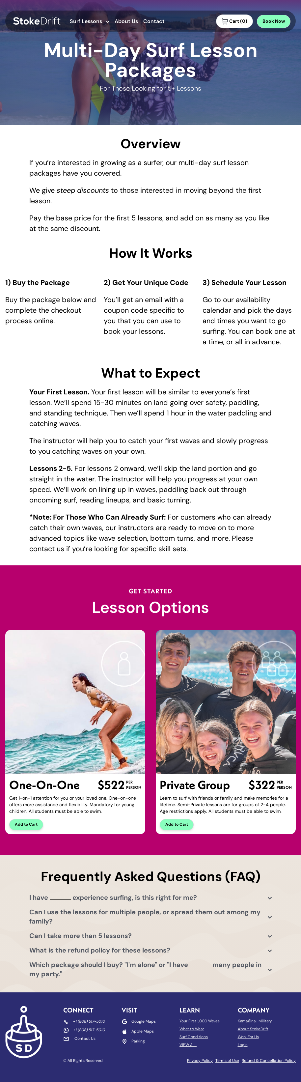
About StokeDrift (253, 1029)
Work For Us (248, 1037)
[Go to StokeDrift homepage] (37, 21)
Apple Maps (142, 1032)
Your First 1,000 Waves (199, 1021)
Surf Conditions (193, 1037)
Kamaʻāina (247, 1021)
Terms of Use (227, 1061)
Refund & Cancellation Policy (269, 1061)
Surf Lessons (89, 21)
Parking (138, 1041)
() (234, 21)
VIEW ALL (188, 1045)
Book (273, 21)
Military (265, 1021)
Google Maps (143, 1022)
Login (243, 1045)
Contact (154, 21)
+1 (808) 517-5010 (89, 1022)
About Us (126, 21)
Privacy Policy (200, 1061)
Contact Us (85, 1039)
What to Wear (191, 1029)
